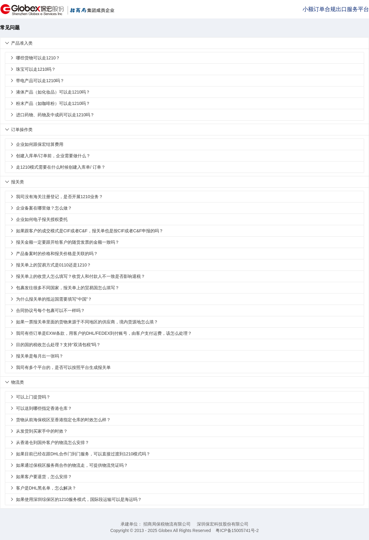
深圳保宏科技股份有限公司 (222, 524)
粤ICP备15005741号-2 (237, 530)
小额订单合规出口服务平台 (336, 9)
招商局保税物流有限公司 (167, 524)
